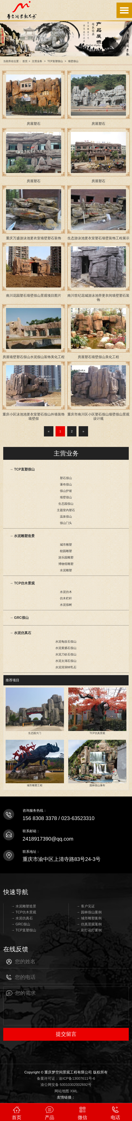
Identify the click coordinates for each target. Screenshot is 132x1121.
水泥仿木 (66, 592)
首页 (25, 61)
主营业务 (37, 61)
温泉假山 (66, 516)
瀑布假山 (66, 484)
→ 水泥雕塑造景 (22, 536)
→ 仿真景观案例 (88, 924)
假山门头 (66, 523)
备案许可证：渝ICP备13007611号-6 (66, 1078)
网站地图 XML (66, 1091)
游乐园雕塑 (65, 557)
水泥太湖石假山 (65, 660)
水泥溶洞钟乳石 (65, 667)
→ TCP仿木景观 (22, 583)
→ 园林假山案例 (88, 912)
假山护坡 (66, 491)
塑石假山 (66, 478)
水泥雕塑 (66, 570)
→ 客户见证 (85, 906)
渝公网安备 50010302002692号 (66, 1085)
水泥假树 (66, 604)
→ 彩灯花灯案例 (88, 930)
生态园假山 (65, 503)
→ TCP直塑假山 (22, 469)
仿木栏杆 (66, 598)
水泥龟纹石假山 (65, 641)
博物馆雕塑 (65, 564)
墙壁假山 (73, 61)
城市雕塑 (66, 544)
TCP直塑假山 (55, 61)
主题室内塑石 (66, 510)
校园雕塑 (66, 551)
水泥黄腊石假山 (65, 648)
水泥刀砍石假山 (65, 654)
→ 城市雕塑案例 (88, 918)
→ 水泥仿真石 (20, 633)
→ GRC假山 (19, 617)
